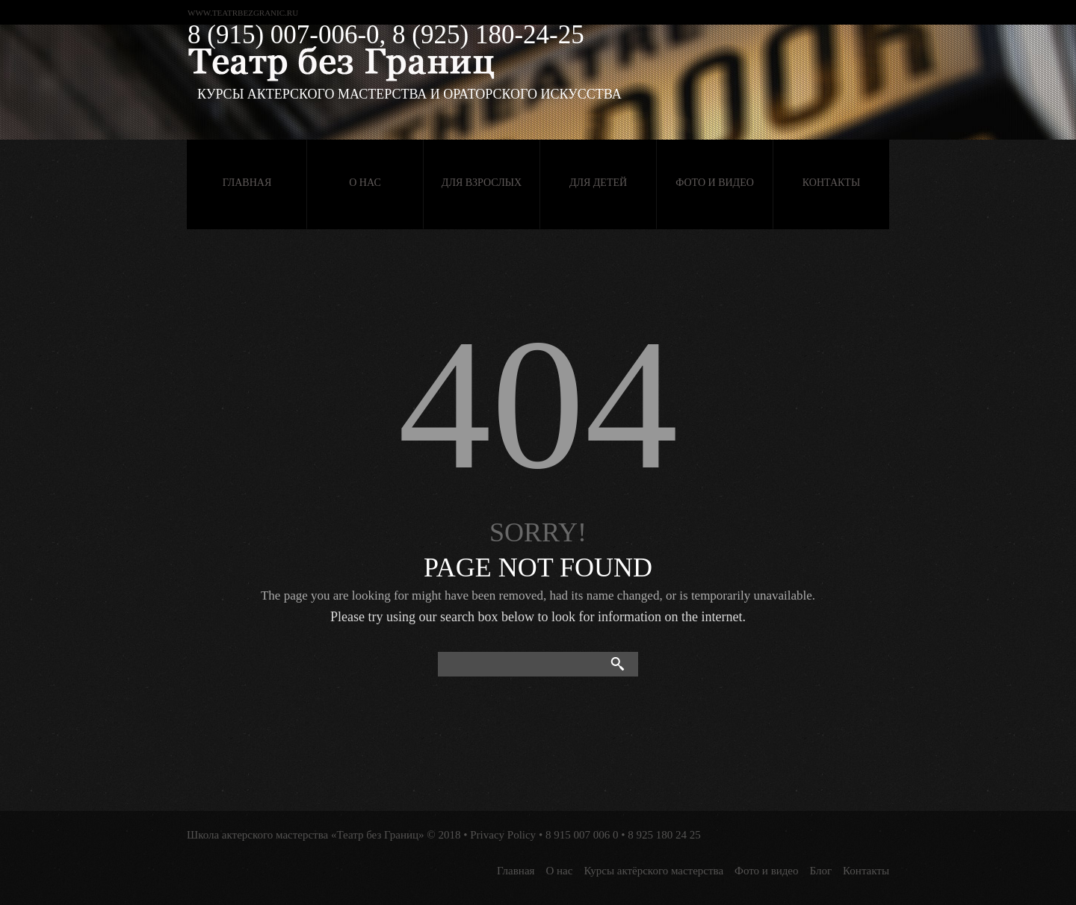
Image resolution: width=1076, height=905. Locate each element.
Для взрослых (482, 182)
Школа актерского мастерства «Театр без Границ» (305, 835)
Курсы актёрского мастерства (653, 871)
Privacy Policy (503, 835)
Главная (247, 182)
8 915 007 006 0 (582, 835)
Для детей (598, 182)
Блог (821, 871)
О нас (364, 182)
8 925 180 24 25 (664, 835)
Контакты (831, 182)
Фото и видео (714, 182)
